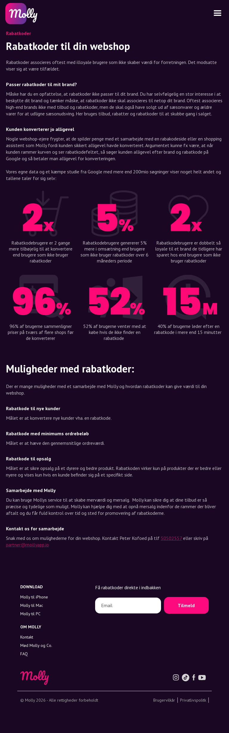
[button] (217, 13)
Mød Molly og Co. (36, 645)
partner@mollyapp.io (27, 545)
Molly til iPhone (34, 597)
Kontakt (26, 637)
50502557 (171, 538)
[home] (20, 13)
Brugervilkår (164, 700)
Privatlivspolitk (193, 700)
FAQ (24, 653)
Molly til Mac (31, 605)
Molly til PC (30, 613)
